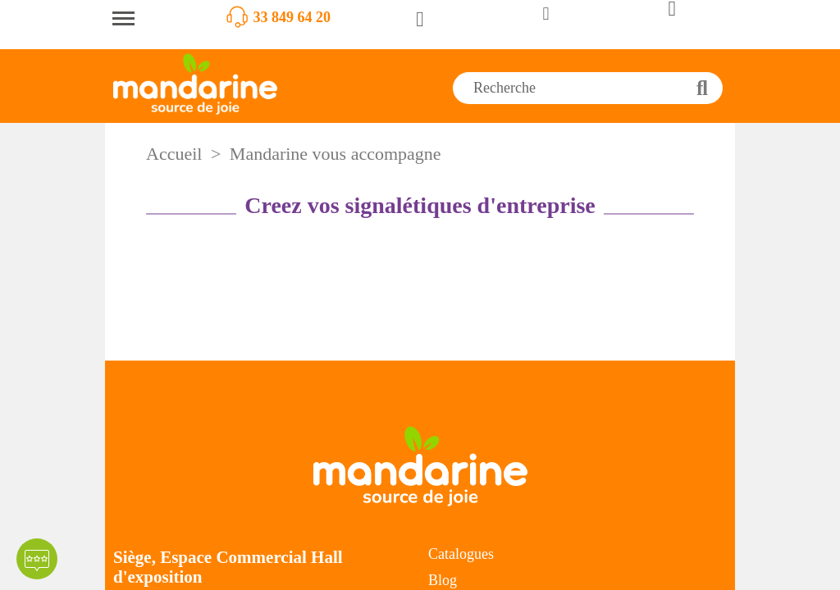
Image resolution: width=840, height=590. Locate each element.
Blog (442, 580)
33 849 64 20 (292, 17)
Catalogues (461, 554)
